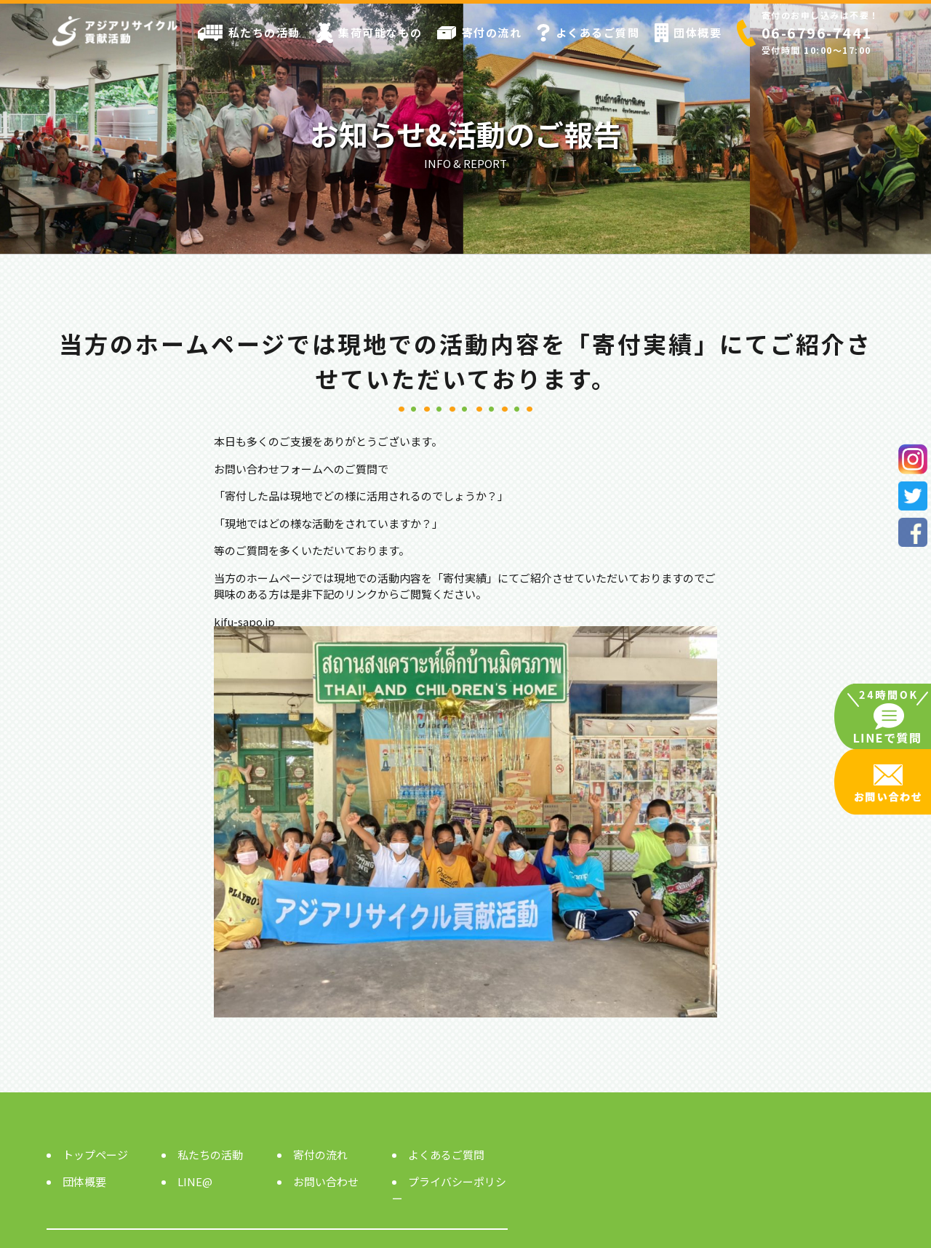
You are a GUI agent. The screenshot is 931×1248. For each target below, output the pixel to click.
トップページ (95, 1154)
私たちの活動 (249, 33)
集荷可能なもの (369, 33)
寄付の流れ (479, 32)
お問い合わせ (326, 1181)
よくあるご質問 (588, 32)
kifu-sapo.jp (244, 621)
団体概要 (688, 32)
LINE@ (194, 1181)
